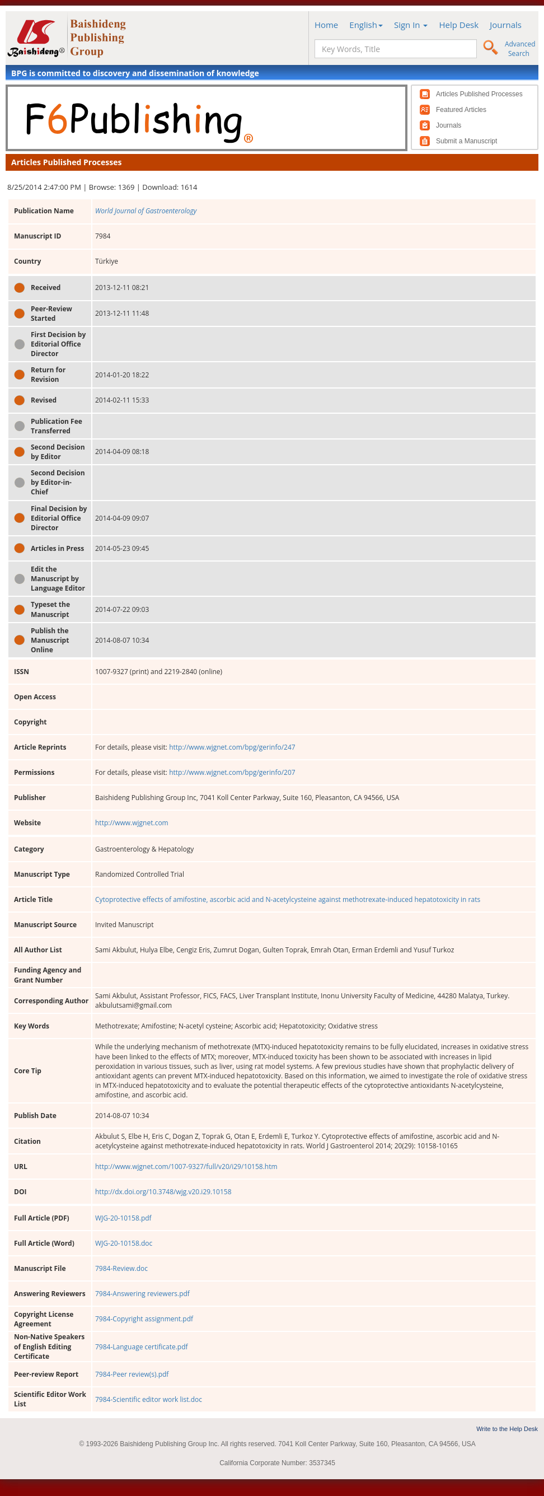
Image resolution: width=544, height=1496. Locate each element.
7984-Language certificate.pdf (141, 1347)
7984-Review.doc (121, 1268)
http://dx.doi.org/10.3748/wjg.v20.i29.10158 (163, 1191)
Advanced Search (520, 48)
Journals (506, 24)
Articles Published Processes (479, 94)
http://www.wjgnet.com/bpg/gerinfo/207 (232, 772)
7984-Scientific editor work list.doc (148, 1399)
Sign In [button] (411, 24)
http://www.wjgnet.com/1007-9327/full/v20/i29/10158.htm (186, 1166)
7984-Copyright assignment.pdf (144, 1319)
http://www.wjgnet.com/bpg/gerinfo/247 (232, 747)
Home (326, 24)
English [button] (366, 24)
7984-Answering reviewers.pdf (142, 1293)
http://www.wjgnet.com (131, 823)
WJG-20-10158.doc (123, 1243)
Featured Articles (461, 110)
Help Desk (459, 24)
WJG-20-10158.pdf (123, 1218)
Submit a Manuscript (466, 141)
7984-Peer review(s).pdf (131, 1374)
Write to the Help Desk (507, 1428)
